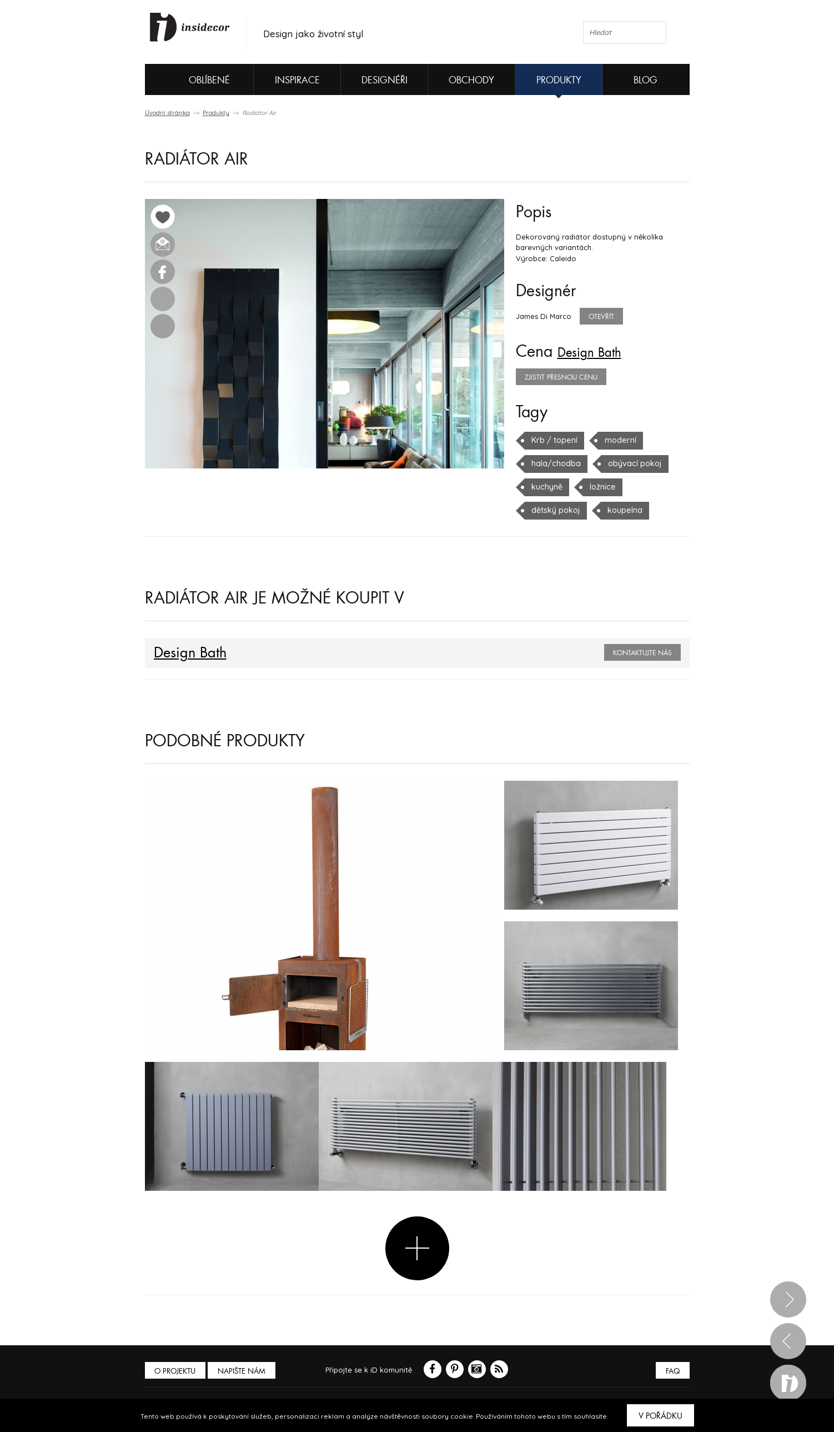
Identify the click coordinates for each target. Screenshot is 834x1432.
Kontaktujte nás (642, 652)
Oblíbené (191, 79)
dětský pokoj (553, 510)
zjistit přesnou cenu (561, 377)
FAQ (671, 1371)
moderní (615, 440)
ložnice (599, 486)
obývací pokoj (628, 463)
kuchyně (545, 486)
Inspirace (297, 80)
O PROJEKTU (177, 1371)
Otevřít (601, 316)
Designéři (384, 80)
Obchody (471, 80)
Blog (645, 80)
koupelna (620, 510)
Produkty (558, 80)
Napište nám (247, 1371)
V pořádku (660, 1416)
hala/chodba (553, 463)
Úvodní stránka (167, 113)
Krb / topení (552, 440)
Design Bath (598, 352)
